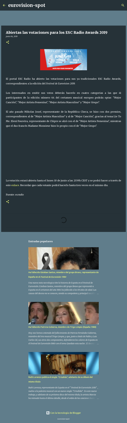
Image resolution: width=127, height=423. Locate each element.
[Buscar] (49, 5)
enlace (15, 185)
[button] (7, 42)
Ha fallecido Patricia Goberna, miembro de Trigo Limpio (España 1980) (62, 327)
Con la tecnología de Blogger (63, 413)
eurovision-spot (26, 5)
